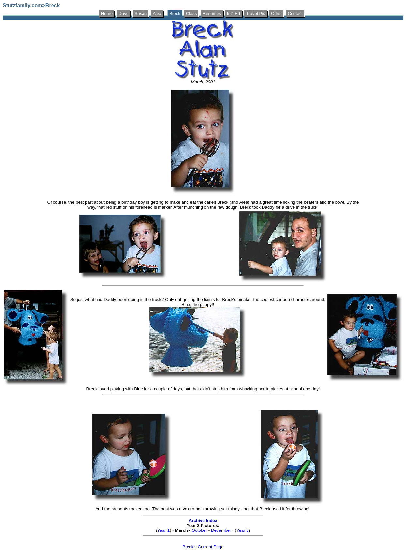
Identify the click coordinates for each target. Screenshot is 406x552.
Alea (157, 13)
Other (276, 13)
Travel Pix (255, 13)
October (199, 530)
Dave (123, 13)
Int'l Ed (233, 13)
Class (191, 13)
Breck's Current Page (202, 547)
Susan (140, 13)
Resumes (212, 13)
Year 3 (242, 530)
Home (107, 13)
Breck (174, 13)
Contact (295, 13)
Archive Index (203, 520)
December (221, 530)
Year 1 (163, 530)
